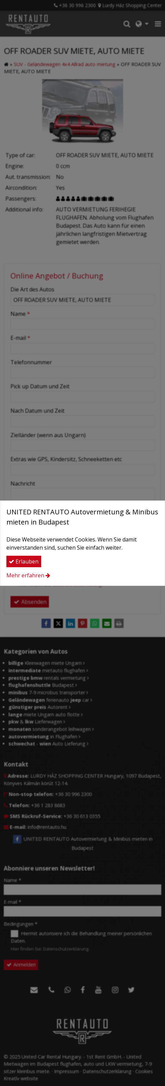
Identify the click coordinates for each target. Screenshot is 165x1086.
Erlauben (23, 561)
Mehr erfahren (25, 575)
